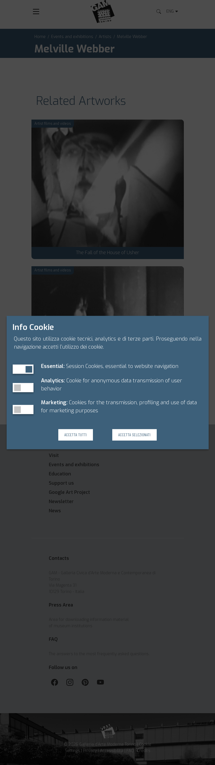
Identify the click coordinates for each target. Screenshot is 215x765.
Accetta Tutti (75, 434)
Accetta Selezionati (134, 434)
